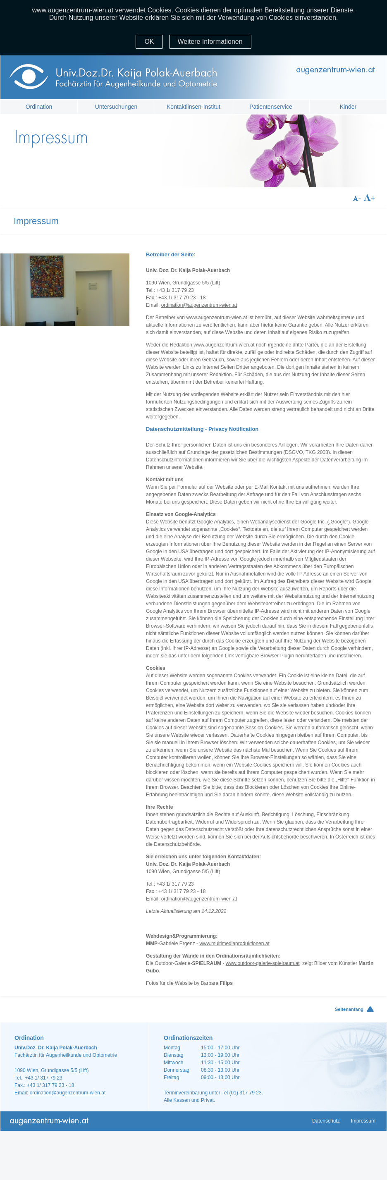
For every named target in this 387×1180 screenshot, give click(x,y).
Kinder (348, 106)
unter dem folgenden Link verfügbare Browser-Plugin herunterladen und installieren (269, 656)
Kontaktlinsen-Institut (193, 106)
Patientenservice (270, 106)
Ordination (39, 106)
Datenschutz (326, 1121)
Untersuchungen (116, 106)
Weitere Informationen (210, 41)
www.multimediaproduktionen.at (234, 943)
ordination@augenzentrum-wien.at (199, 305)
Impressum (363, 1121)
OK (149, 41)
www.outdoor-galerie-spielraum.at (263, 963)
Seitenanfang (349, 1009)
